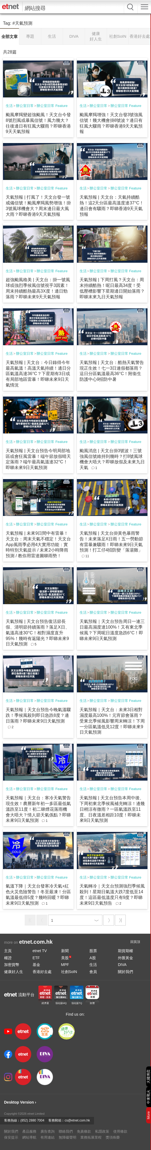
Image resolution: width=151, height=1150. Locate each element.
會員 (93, 972)
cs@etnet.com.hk (77, 1120)
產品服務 (29, 1131)
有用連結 (47, 1137)
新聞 (65, 951)
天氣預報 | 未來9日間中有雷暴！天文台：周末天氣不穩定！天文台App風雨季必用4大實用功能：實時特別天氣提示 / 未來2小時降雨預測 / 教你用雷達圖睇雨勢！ (38, 544)
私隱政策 (102, 1131)
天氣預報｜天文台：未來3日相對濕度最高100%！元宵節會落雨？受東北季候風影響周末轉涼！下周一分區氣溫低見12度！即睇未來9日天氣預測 (112, 720)
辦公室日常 (25, 106)
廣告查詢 (47, 1131)
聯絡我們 (66, 1131)
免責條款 (84, 1131)
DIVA (122, 964)
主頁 (8, 951)
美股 (66, 958)
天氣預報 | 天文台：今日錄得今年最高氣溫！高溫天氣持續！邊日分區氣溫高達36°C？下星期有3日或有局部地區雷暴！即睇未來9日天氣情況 (38, 373)
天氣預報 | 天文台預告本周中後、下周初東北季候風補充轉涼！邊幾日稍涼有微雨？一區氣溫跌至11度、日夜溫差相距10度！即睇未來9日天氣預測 (112, 809)
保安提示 (11, 1137)
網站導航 (29, 1137)
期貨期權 (125, 951)
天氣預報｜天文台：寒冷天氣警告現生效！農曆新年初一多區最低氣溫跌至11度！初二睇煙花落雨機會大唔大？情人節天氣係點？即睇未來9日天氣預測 (38, 809)
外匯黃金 (125, 958)
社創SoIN (69, 972)
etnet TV (40, 951)
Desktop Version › (20, 1102)
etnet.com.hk (35, 942)
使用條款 (120, 1131)
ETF (36, 958)
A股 (92, 958)
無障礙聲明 (67, 1137)
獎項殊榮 (113, 1137)
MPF (65, 964)
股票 (93, 951)
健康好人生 (13, 972)
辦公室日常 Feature (52, 106)
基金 (36, 964)
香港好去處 (42, 972)
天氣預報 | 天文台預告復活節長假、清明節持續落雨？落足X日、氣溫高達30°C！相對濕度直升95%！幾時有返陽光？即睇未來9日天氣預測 (38, 632)
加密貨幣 (11, 964)
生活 (9, 106)
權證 (8, 958)
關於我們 (125, 972)
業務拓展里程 (91, 1137)
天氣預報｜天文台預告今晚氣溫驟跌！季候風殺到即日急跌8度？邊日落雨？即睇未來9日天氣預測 (38, 715)
